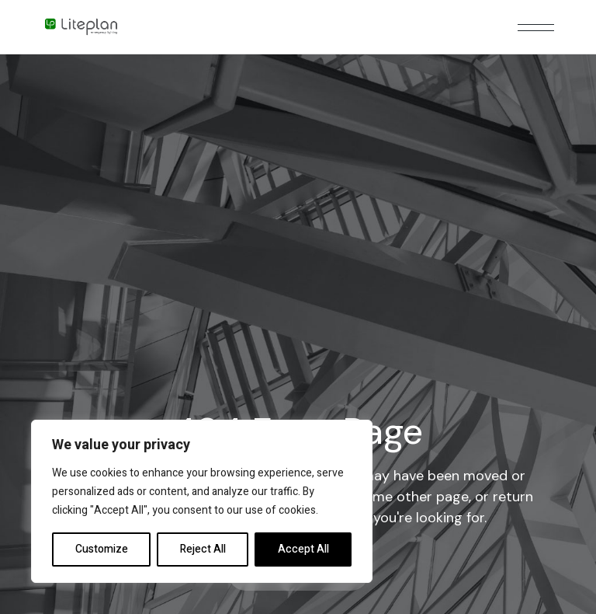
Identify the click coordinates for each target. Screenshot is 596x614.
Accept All (303, 549)
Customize (101, 549)
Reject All (203, 549)
